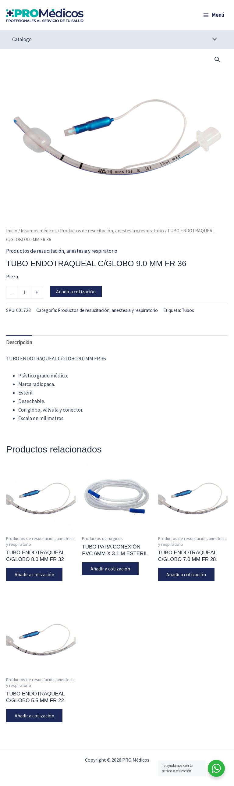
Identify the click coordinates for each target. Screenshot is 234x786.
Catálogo (22, 39)
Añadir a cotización (76, 291)
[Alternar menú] (213, 39)
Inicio (11, 231)
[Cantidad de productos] (24, 292)
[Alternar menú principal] (213, 15)
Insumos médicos (39, 231)
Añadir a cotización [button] (34, 574)
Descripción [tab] (19, 342)
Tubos (188, 310)
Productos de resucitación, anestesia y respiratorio (112, 231)
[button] (217, 59)
